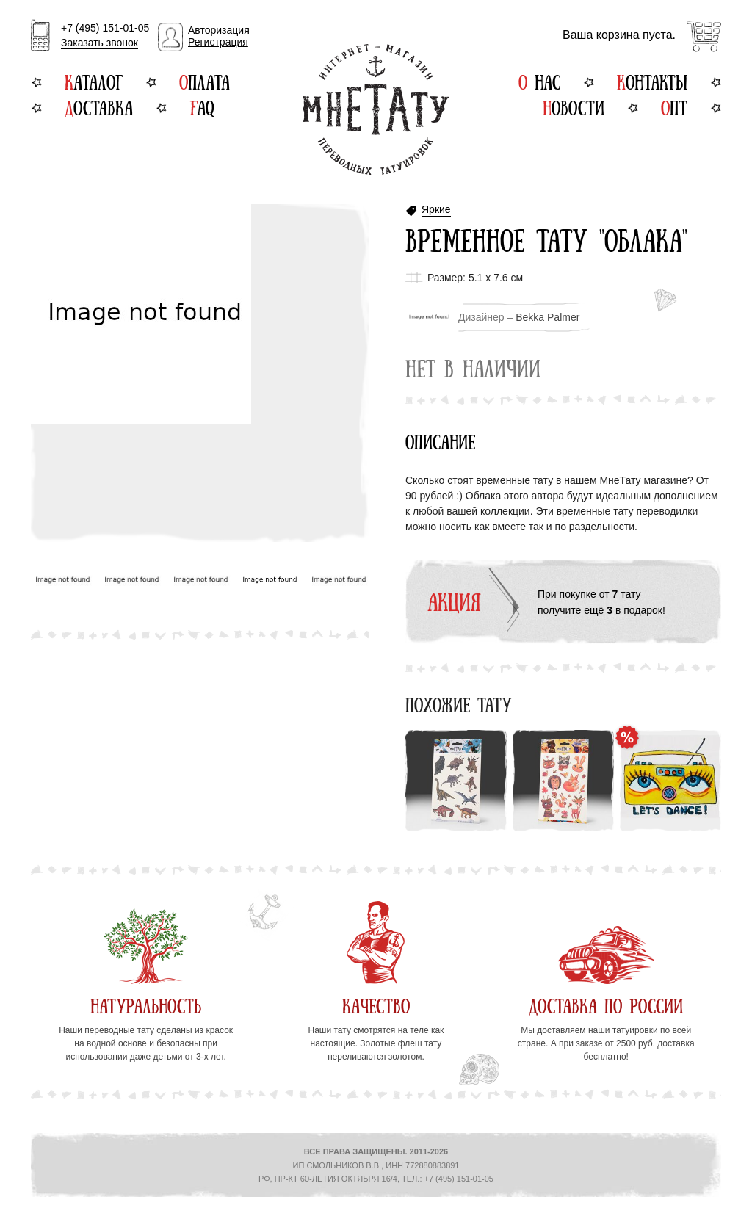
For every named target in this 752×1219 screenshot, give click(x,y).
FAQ (201, 106)
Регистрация (218, 42)
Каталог (94, 80)
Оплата (204, 80)
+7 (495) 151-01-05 (105, 36)
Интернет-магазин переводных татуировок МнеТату (376, 109)
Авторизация (219, 30)
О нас (539, 80)
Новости (573, 106)
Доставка (99, 106)
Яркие (436, 209)
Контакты (652, 80)
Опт (674, 106)
